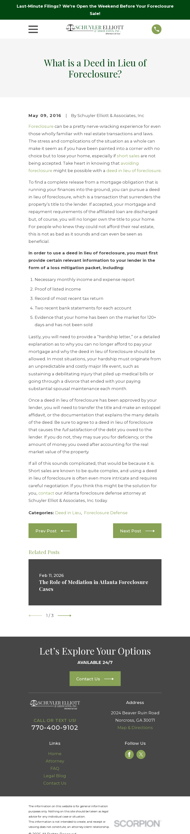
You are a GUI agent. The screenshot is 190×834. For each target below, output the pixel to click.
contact (46, 493)
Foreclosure (41, 126)
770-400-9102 (54, 727)
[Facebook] (129, 754)
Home (54, 753)
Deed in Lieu (68, 512)
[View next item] (64, 615)
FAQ (54, 768)
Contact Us (54, 783)
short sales (128, 155)
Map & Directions (135, 727)
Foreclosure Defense (106, 512)
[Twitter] (141, 754)
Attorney (55, 761)
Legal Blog (55, 775)
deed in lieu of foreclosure (133, 170)
